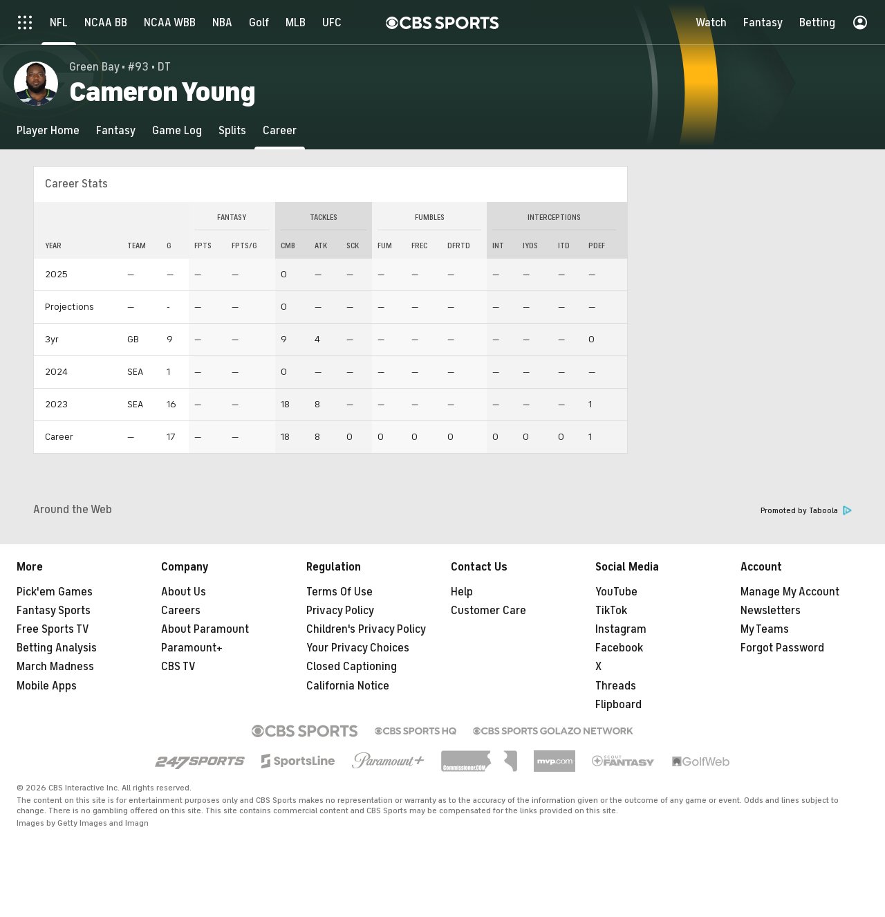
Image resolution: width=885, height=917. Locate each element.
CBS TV (178, 667)
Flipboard (618, 705)
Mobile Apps (47, 686)
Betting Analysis (57, 648)
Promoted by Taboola (806, 510)
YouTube (616, 592)
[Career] (279, 130)
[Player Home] (48, 130)
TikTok (611, 611)
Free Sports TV (53, 629)
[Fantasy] (116, 130)
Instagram (620, 629)
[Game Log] (177, 130)
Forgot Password (782, 648)
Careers (181, 611)
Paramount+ (192, 648)
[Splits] (232, 130)
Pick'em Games (55, 592)
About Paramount (205, 629)
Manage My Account (789, 592)
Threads (615, 686)
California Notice (347, 686)
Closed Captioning (351, 667)
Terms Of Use (339, 592)
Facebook (619, 648)
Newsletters (770, 611)
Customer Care (488, 611)
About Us (183, 592)
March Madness (55, 667)
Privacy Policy (340, 611)
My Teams (764, 629)
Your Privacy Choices (357, 648)
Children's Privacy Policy (366, 629)
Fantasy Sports (54, 611)
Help (462, 592)
